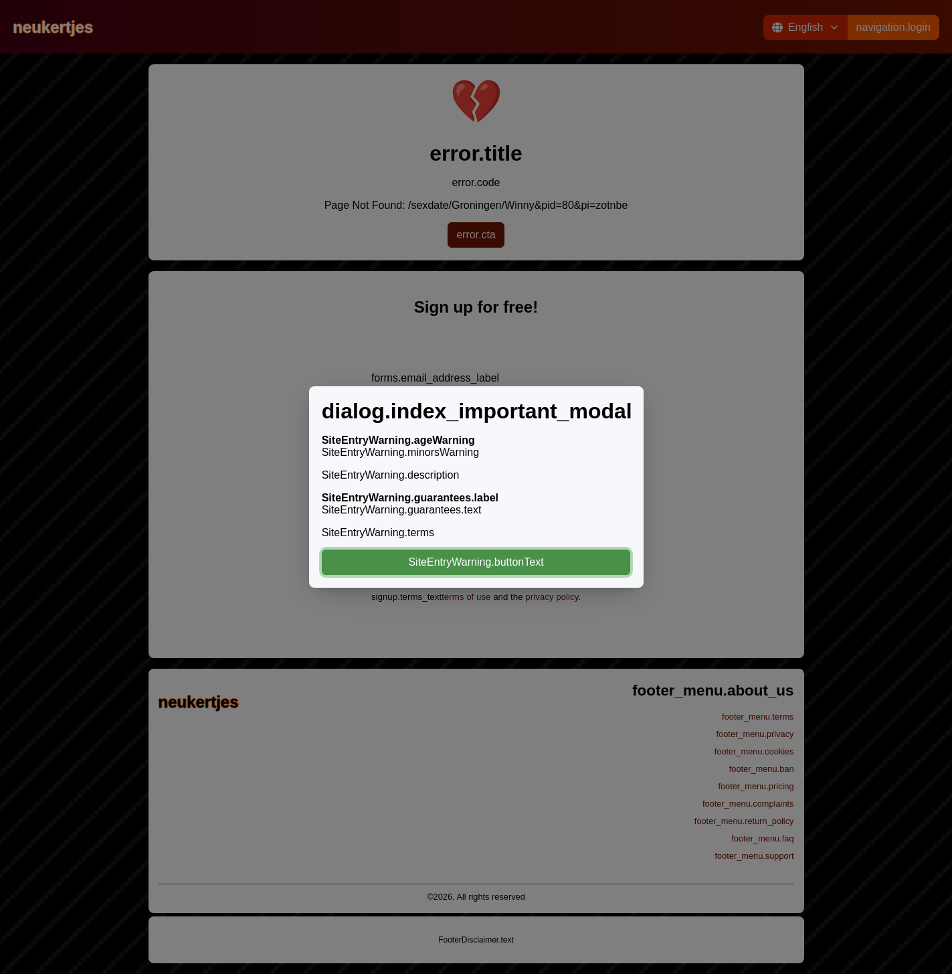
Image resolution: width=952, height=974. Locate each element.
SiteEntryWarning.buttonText (475, 562)
